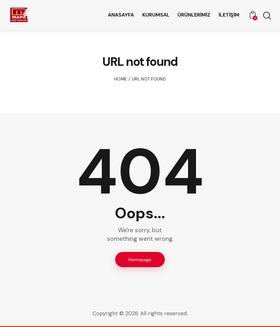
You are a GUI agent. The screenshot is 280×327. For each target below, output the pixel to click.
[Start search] (266, 16)
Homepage (140, 260)
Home (120, 79)
